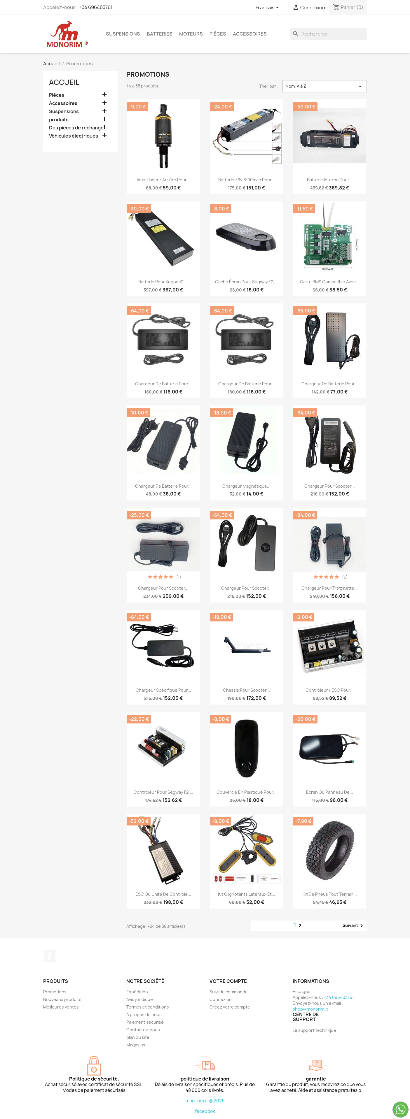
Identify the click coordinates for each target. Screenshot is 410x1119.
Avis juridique (139, 999)
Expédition (137, 992)
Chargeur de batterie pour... (163, 384)
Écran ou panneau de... (329, 792)
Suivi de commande (229, 992)
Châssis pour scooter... (246, 690)
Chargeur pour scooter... (329, 486)
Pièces (218, 34)
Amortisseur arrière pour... (163, 179)
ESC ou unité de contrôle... (163, 894)
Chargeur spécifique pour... (163, 690)
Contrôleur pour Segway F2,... (163, 792)
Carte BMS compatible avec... (329, 281)
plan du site (137, 1037)
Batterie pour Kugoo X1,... (163, 281)
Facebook (49, 956)
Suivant (354, 925)
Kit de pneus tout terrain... (330, 894)
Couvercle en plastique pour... (247, 792)
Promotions (55, 992)
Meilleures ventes (61, 1007)
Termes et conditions (147, 1007)
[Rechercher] (328, 34)
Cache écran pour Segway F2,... (246, 281)
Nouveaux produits (62, 999)
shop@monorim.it (310, 1009)
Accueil (64, 82)
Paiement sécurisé (145, 1022)
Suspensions (123, 34)
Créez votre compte (230, 1007)
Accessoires (250, 34)
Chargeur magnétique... (246, 486)
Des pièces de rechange (76, 128)
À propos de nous (144, 1014)
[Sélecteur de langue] (268, 7)
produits (59, 120)
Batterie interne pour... (330, 179)
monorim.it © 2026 (205, 1101)
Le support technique (314, 1030)
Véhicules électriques (73, 136)
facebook (205, 1111)
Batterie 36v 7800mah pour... (246, 179)
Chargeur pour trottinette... (329, 588)
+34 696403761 (96, 7)
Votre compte (228, 981)
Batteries (159, 34)
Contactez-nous (143, 1029)
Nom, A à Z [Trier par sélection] (325, 86)
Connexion (221, 999)
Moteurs (191, 34)
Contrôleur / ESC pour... (330, 690)
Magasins (135, 1045)
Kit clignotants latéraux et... (246, 894)
